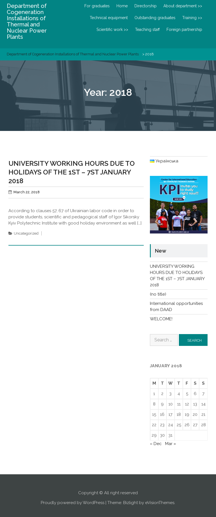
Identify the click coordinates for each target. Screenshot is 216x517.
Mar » (170, 443)
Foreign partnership (184, 29)
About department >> (182, 6)
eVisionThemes (159, 502)
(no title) (158, 294)
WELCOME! (161, 318)
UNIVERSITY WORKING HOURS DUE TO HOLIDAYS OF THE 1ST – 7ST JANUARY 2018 (71, 172)
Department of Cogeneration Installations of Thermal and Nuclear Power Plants (27, 21)
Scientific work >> (112, 29)
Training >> (192, 17)
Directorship (145, 6)
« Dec (156, 443)
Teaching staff (147, 29)
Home (122, 6)
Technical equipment (109, 17)
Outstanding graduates (155, 17)
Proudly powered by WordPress (72, 502)
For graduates (97, 6)
